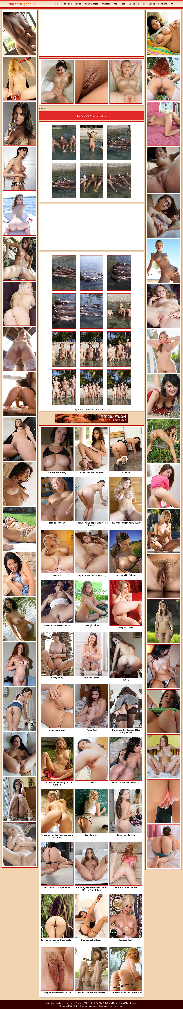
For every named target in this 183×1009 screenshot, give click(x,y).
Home (57, 3)
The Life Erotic (131, 1003)
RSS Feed (67, 3)
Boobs (132, 3)
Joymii (122, 1003)
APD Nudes (89, 1003)
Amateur (106, 3)
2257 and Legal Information (111, 1006)
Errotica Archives (66, 1003)
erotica (88, 409)
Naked (22, 4)
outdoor (97, 409)
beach (107, 409)
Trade (78, 3)
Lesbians (162, 3)
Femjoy (55, 1003)
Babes (152, 3)
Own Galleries (91, 3)
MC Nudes (78, 1003)
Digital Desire (113, 1003)
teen (80, 409)
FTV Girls (103, 1003)
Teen (123, 3)
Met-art (49, 1003)
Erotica (141, 3)
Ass (115, 3)
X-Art (96, 1003)
